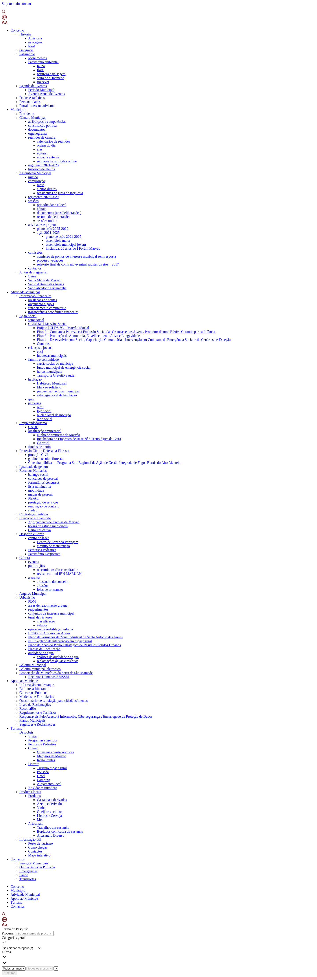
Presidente (26, 113)
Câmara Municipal (32, 117)
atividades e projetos (42, 225)
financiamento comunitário (47, 308)
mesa (40, 185)
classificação (46, 621)
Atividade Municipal (25, 292)
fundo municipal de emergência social (63, 367)
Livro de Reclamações (35, 704)
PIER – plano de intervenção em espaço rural (60, 641)
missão (33, 177)
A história (35, 38)
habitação (35, 379)
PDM (32, 601)
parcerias (34, 403)
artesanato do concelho (53, 581)
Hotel (41, 776)
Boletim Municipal (32, 665)
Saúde (23, 875)
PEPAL (33, 498)
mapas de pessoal (40, 494)
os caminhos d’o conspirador (57, 570)
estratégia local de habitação (57, 395)
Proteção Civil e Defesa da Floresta (44, 451)
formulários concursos (44, 482)
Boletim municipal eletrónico (40, 669)
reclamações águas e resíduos (57, 661)
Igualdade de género (33, 466)
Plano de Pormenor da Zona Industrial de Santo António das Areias (75, 637)
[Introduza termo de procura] (34, 933)
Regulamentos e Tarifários (37, 712)
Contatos (43, 343)
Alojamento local (49, 784)
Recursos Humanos (33, 470)
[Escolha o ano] (14, 968)
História (25, 34)
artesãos (42, 585)
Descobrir (26, 732)
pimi (40, 407)
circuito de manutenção (53, 546)
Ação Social (28, 316)
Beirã (32, 276)
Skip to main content (16, 4)
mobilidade (36, 490)
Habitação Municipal (52, 383)
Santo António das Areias (46, 284)
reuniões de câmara (41, 137)
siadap (32, 510)
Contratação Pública (33, 514)
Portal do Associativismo (37, 106)
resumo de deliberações (53, 217)
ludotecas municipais (52, 355)
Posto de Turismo (40, 843)
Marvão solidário (49, 387)
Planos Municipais (32, 720)
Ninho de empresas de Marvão (58, 435)
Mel (40, 819)
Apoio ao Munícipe (24, 681)
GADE (33, 427)
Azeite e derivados (50, 804)
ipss (31, 399)
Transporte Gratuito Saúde (55, 375)
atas (39, 149)
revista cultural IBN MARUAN (59, 574)
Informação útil (30, 839)
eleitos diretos (47, 189)
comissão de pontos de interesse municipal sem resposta (76, 256)
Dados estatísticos (32, 98)
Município (18, 109)
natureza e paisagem (51, 74)
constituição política (42, 125)
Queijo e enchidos (50, 812)
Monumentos (37, 58)
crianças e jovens (40, 347)
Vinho (41, 808)
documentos (36, 129)
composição (36, 181)
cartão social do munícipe (55, 363)
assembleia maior (58, 240)
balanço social (38, 474)
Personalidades (30, 102)
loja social (44, 411)
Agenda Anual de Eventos (46, 94)
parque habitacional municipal (58, 391)
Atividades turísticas (42, 788)
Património (27, 54)
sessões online (47, 221)
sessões (33, 201)
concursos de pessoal (43, 478)
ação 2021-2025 (48, 232)
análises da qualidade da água (58, 657)
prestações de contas (42, 300)
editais (41, 153)
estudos (42, 625)
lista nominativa (39, 486)
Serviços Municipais (33, 863)
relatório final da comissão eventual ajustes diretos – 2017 (78, 264)
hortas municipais (49, 371)
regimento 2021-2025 (43, 165)
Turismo (16, 728)
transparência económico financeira (53, 312)
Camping (43, 780)
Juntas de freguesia (32, 272)
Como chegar (37, 847)
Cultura (24, 558)
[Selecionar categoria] (21, 948)
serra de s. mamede (50, 78)
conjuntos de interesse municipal (51, 613)
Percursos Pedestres (42, 550)
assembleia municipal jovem (66, 244)
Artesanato (35, 823)
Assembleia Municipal (35, 173)
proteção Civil (38, 455)
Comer (33, 748)
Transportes (27, 879)
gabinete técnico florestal (46, 459)
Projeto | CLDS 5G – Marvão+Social (63, 328)
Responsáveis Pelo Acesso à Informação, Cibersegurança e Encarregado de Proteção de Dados (85, 716)
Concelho (17, 30)
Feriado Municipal (41, 90)
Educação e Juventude (35, 518)
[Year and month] (55, 968)
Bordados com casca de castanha (60, 831)
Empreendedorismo (33, 423)
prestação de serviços (43, 502)
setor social (36, 320)
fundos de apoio (39, 447)
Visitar (33, 736)
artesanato (35, 578)
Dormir (33, 764)
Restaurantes (46, 760)
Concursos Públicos (33, 693)
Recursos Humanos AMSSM (48, 677)
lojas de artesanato (50, 589)
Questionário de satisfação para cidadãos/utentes (53, 700)
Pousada (43, 772)
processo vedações (50, 260)
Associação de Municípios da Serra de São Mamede (56, 673)
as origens (35, 42)
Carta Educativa (39, 530)
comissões (35, 252)
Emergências (28, 871)
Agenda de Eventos (33, 86)
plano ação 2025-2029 (52, 228)
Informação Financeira (35, 296)
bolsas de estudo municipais (48, 526)
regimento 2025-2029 (43, 197)
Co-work (43, 443)
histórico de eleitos (41, 169)
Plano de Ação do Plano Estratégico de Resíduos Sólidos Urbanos (74, 645)
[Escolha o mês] (39, 968)
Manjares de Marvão (51, 756)
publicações (36, 566)
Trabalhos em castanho (53, 827)
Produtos (34, 796)
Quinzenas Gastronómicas (55, 752)
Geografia (26, 50)
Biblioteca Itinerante (33, 689)
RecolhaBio (27, 708)
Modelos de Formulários (36, 696)
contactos (34, 268)
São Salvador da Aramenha (47, 288)
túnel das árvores (40, 617)
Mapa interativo (39, 855)
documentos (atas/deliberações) (59, 213)
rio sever (43, 82)
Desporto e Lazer (31, 534)
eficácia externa (48, 157)
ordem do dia (46, 145)
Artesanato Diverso (50, 835)
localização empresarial (44, 431)
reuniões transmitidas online (57, 161)
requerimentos (38, 609)
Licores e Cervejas (50, 815)
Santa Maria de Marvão (44, 280)
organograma (37, 133)
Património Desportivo (44, 554)
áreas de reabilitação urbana (47, 605)
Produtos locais (30, 792)
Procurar (8, 933)
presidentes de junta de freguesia (60, 193)
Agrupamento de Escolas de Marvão (53, 522)
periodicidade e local (51, 205)
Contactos (35, 851)
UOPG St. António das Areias (49, 633)
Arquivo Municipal (32, 593)
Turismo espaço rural (52, 768)
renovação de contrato (43, 506)
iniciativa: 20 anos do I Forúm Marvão (73, 248)
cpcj (40, 351)
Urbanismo (27, 597)
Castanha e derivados (52, 800)
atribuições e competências (47, 121)
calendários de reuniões (53, 141)
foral (31, 46)
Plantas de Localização (44, 649)
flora (40, 70)
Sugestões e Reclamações (37, 724)
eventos (33, 562)
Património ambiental (43, 62)
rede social (44, 419)
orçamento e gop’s (41, 304)
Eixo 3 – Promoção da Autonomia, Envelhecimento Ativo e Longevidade (88, 336)
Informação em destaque (36, 685)
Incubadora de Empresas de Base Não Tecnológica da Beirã (79, 439)
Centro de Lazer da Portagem (57, 542)
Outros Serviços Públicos (37, 867)
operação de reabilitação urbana (50, 629)
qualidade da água (41, 653)
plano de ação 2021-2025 (63, 236)
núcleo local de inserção (54, 415)
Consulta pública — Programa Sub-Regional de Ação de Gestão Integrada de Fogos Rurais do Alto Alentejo (104, 462)
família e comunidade (43, 359)
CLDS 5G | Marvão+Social (47, 324)
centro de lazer (38, 538)
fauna (41, 66)
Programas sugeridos (43, 740)
